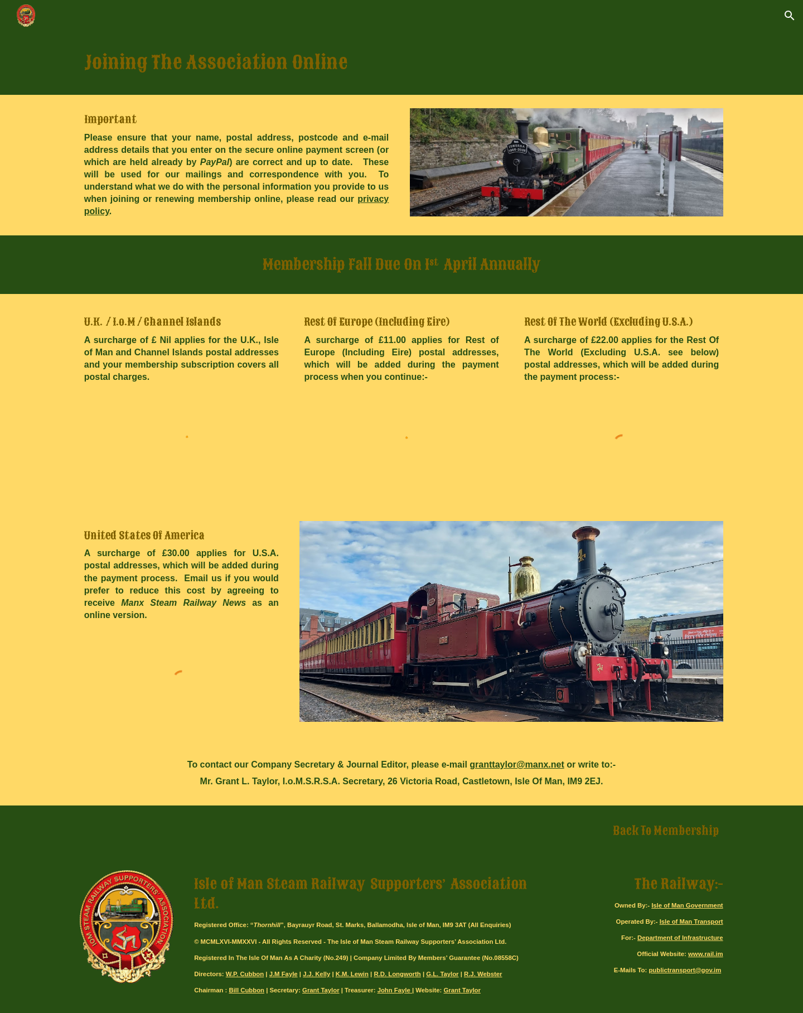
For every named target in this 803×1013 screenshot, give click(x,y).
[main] (401, 63)
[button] (789, 15)
